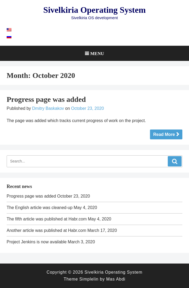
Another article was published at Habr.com (46, 230)
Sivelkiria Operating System (94, 10)
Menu (97, 53)
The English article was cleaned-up (39, 207)
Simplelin (88, 279)
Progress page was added (46, 99)
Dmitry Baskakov (48, 108)
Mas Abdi (115, 279)
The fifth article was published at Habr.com (47, 219)
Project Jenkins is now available (37, 242)
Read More (164, 134)
